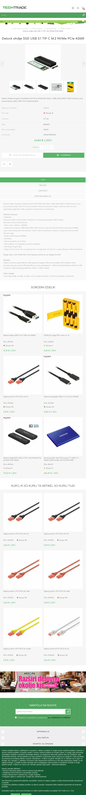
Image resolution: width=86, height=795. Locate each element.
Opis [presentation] (43, 180)
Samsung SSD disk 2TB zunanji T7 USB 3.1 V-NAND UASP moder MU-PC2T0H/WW (61, 459)
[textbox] (40, 15)
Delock (46, 108)
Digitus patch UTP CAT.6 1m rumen (17, 649)
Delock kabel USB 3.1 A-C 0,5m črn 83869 (19, 335)
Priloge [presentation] (42, 185)
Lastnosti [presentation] (42, 191)
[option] (16, 87)
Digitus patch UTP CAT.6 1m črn (15, 397)
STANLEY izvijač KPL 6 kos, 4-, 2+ (56, 335)
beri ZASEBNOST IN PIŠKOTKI (59, 718)
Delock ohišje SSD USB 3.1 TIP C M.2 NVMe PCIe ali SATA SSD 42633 (22, 459)
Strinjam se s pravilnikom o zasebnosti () (44, 718)
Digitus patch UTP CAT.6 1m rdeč (57, 591)
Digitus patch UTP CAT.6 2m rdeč (16, 591)
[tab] (43, 180)
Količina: (36, 147)
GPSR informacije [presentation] (43, 196)
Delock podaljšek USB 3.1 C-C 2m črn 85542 (61, 397)
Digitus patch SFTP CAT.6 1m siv (56, 649)
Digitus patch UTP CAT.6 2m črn (16, 534)
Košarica (82, 8)
